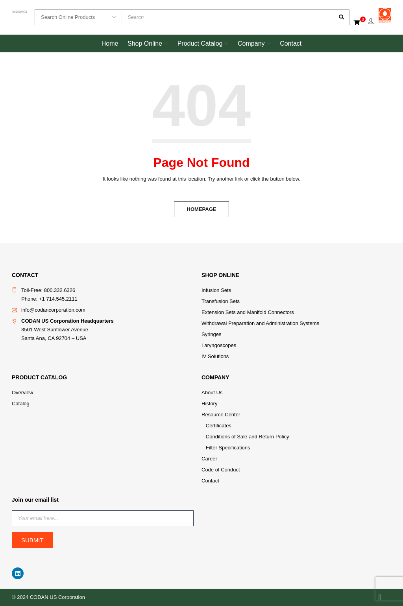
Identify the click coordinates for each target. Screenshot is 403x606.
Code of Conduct (221, 470)
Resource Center (221, 415)
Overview (22, 392)
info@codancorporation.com (53, 310)
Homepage (201, 209)
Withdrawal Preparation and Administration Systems (260, 323)
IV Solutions (215, 356)
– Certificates (216, 426)
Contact (210, 481)
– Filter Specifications (226, 448)
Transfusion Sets (221, 301)
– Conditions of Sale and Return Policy (245, 437)
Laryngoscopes (219, 345)
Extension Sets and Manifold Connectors (248, 312)
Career (209, 459)
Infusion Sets (216, 290)
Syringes (212, 334)
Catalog (21, 403)
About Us (212, 392)
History (209, 403)
